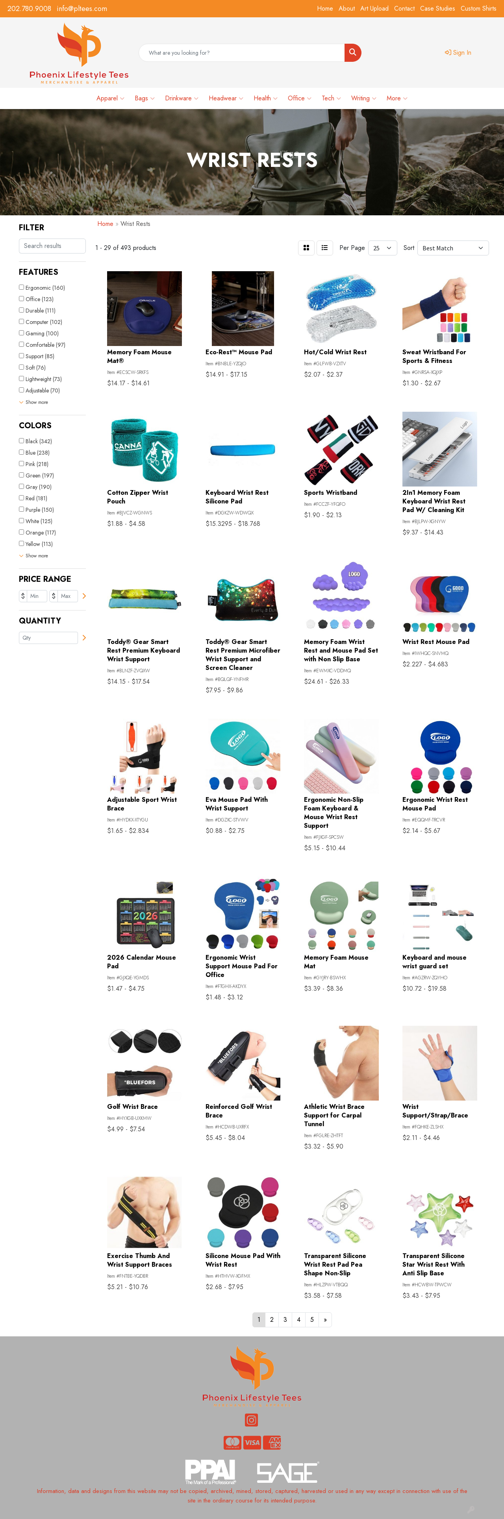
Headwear (226, 98)
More (397, 98)
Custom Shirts (479, 8)
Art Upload (374, 8)
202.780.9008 (29, 9)
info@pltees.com (82, 9)
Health (266, 98)
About (347, 8)
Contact (404, 8)
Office (299, 98)
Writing (363, 98)
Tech (331, 98)
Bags (145, 98)
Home (325, 8)
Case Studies (437, 8)
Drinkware (181, 98)
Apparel (110, 98)
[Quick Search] (242, 53)
